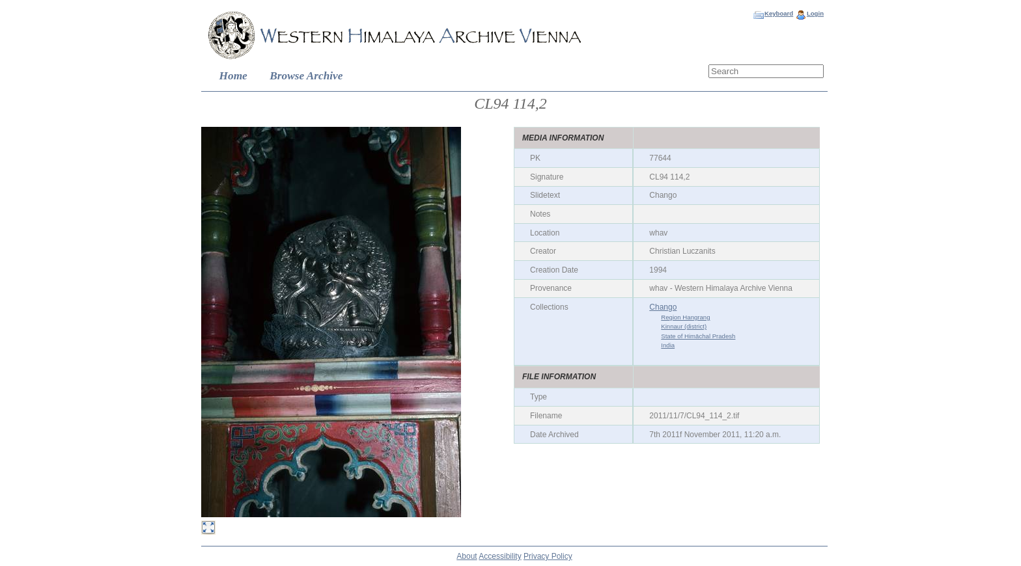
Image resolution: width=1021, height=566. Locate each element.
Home (233, 76)
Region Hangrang (685, 317)
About (466, 556)
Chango (663, 307)
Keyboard (778, 13)
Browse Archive (306, 76)
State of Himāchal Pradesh (698, 336)
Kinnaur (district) (683, 326)
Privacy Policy (548, 556)
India (668, 345)
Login (815, 13)
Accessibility (500, 556)
